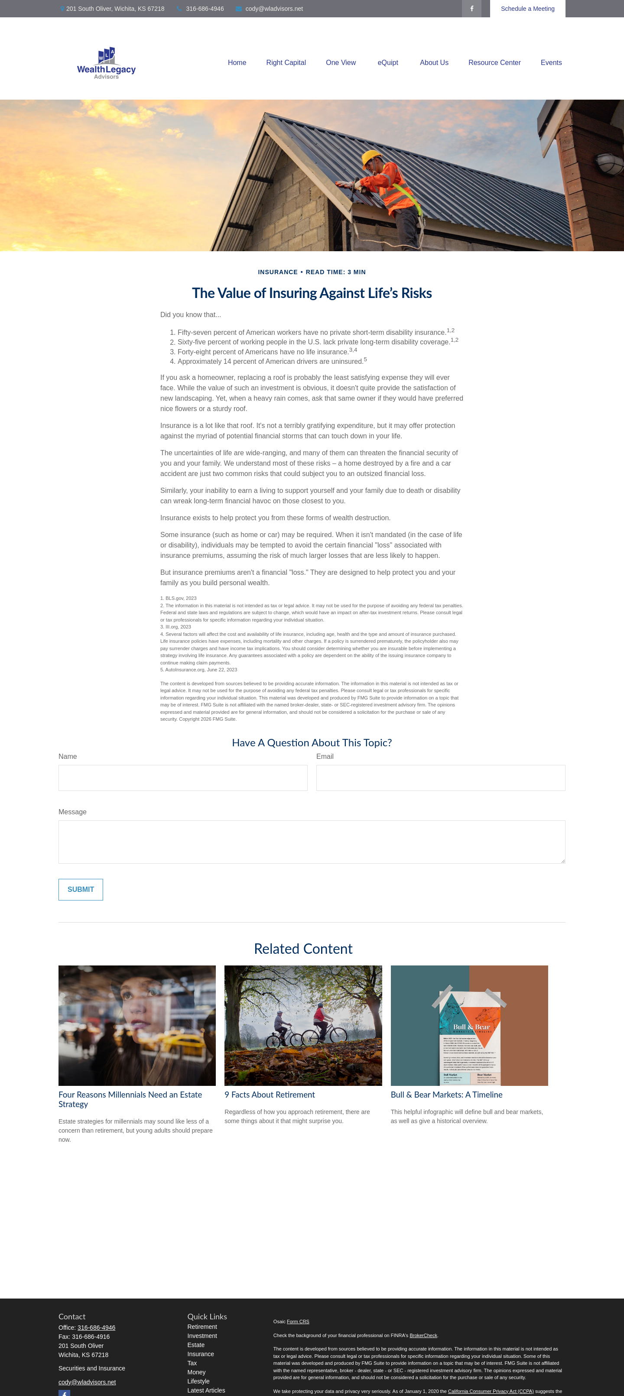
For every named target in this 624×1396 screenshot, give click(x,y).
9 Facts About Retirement (269, 1094)
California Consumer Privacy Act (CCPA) (491, 1391)
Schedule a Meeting (528, 8)
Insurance (201, 1354)
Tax (192, 1363)
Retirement (202, 1326)
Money (197, 1372)
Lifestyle (199, 1381)
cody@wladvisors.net (269, 8)
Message (72, 812)
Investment (202, 1335)
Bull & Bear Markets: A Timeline (447, 1094)
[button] (237, 63)
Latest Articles (206, 1390)
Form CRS (298, 1321)
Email (325, 756)
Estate (196, 1344)
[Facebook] (471, 8)
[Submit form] (80, 889)
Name (67, 756)
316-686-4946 (200, 8)
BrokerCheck (423, 1335)
